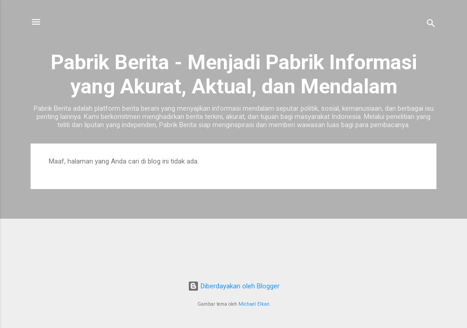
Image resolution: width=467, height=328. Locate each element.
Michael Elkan (254, 304)
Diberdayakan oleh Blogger (234, 286)
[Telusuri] (430, 25)
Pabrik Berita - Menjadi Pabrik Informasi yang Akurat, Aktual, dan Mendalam (234, 74)
